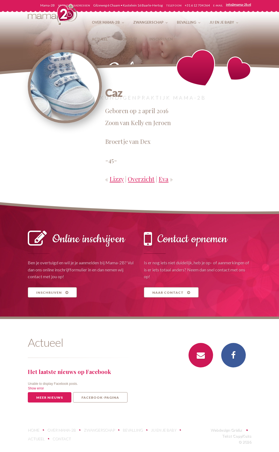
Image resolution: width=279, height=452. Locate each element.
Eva (163, 179)
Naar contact (171, 292)
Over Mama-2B (61, 430)
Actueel (36, 438)
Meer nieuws (49, 397)
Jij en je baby (163, 430)
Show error (36, 388)
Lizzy (117, 179)
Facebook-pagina (100, 397)
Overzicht (141, 179)
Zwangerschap (99, 430)
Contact (61, 438)
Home (33, 430)
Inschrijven (52, 292)
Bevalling (133, 430)
